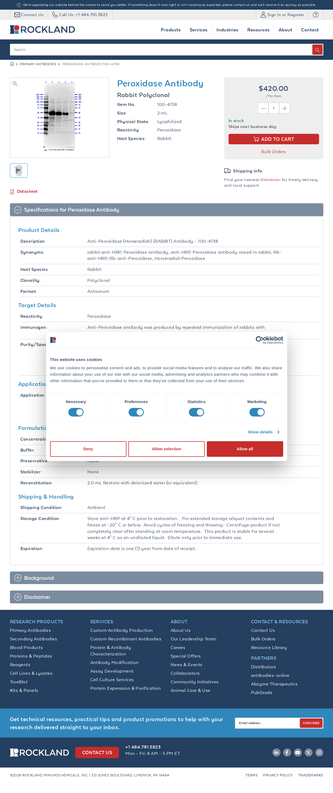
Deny (88, 449)
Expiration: (31, 548)
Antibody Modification (114, 662)
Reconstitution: (36, 482)
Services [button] (199, 29)
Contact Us (263, 630)
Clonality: (30, 280)
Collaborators (185, 673)
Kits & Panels (24, 690)
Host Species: (131, 138)
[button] (315, 15)
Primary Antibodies (38, 64)
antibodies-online (270, 675)
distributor (270, 179)
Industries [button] (227, 29)
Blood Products (26, 647)
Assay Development (112, 671)
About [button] (285, 29)
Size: (122, 113)
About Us (181, 630)
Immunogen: (34, 327)
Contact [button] (310, 29)
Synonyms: (32, 252)
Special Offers (186, 656)
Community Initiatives (195, 681)
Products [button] (171, 29)
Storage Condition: (40, 518)
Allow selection (166, 449)
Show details (260, 432)
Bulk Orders (273, 151)
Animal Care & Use (191, 690)
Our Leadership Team (193, 638)
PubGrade (262, 692)
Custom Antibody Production (121, 630)
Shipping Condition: (41, 507)
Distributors (263, 666)
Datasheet (24, 192)
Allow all (245, 449)
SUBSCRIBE (311, 723)
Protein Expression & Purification (125, 688)
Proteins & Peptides (31, 656)
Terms (251, 775)
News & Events (187, 664)
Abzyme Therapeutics (274, 684)
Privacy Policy (278, 775)
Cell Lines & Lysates (31, 673)
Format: (28, 291)
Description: (33, 241)
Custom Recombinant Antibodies (126, 638)
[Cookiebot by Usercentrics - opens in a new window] (259, 340)
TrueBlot (19, 681)
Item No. (126, 104)
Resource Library (269, 647)
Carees (178, 647)
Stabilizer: (31, 471)
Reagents (20, 664)
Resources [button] (258, 29)
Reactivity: (128, 129)
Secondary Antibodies (33, 638)
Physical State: (133, 121)
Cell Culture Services (112, 679)
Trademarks (310, 775)
